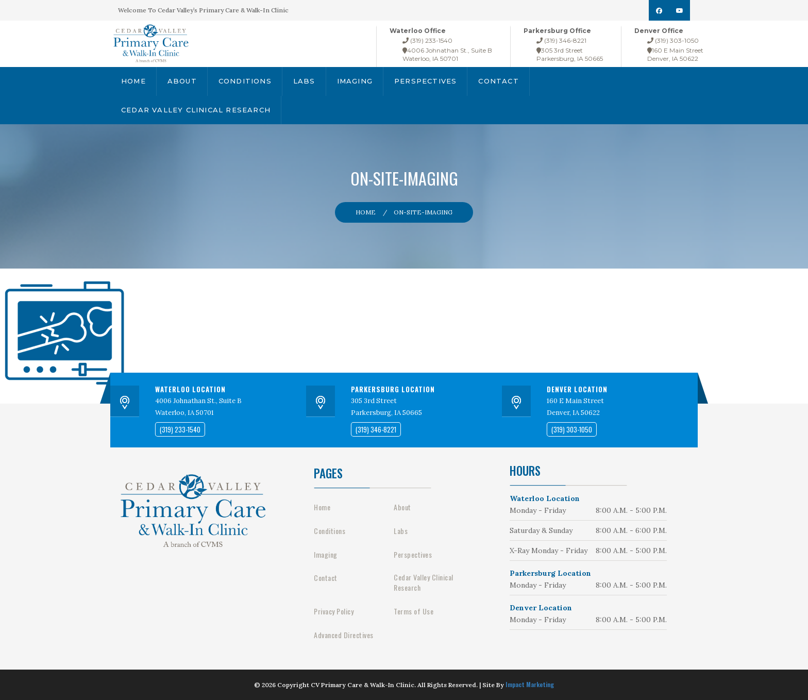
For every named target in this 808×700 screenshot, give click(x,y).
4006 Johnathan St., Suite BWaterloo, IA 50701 (447, 54)
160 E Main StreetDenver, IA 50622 (675, 54)
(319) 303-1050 (673, 40)
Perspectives (425, 81)
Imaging (355, 81)
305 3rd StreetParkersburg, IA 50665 (569, 54)
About (182, 81)
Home (133, 81)
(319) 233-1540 (427, 40)
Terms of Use (413, 611)
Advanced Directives (344, 635)
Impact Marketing (530, 684)
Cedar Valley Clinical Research (196, 110)
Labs (304, 81)
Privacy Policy (334, 611)
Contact (498, 81)
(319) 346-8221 (561, 40)
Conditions (245, 81)
